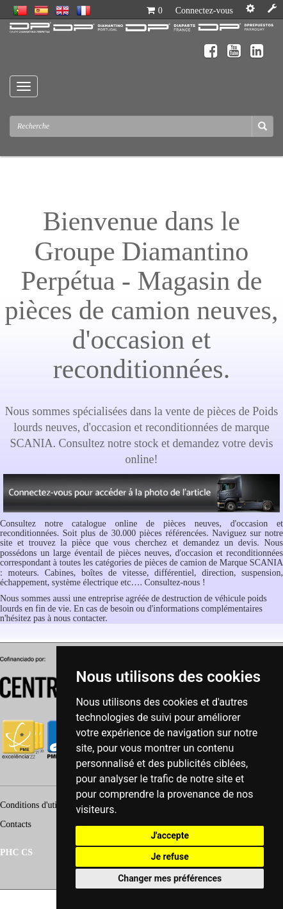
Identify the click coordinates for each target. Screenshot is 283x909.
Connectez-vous (204, 10)
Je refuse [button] (170, 856)
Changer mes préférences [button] (170, 878)
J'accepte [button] (169, 835)
